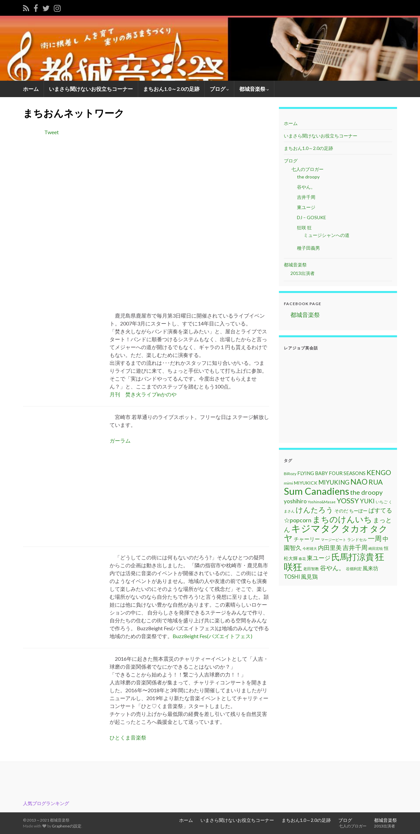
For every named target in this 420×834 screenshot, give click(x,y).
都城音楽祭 (254, 89)
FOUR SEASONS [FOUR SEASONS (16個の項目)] (347, 473)
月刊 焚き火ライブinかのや (143, 394)
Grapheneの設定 (66, 826)
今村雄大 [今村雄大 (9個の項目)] (310, 548)
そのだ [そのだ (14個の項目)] (341, 510)
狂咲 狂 (304, 227)
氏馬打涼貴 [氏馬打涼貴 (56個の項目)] (352, 557)
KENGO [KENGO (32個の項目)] (379, 472)
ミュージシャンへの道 (326, 235)
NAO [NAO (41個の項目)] (359, 481)
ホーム (31, 89)
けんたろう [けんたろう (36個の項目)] (314, 509)
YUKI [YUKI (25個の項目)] (367, 501)
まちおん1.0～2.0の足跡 (171, 89)
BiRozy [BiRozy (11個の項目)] (290, 473)
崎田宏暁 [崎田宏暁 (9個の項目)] (375, 548)
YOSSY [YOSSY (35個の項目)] (348, 500)
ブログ (219, 89)
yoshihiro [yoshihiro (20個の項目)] (295, 501)
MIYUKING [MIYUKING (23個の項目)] (333, 482)
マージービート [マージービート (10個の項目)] (333, 539)
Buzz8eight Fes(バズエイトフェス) (212, 636)
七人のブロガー (307, 169)
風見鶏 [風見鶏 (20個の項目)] (309, 576)
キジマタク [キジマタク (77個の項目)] (315, 528)
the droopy (308, 176)
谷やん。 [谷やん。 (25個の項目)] (332, 568)
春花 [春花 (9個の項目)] (302, 558)
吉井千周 (306, 197)
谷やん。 (306, 187)
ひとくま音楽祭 (128, 737)
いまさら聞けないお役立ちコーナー (91, 89)
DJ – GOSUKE (311, 217)
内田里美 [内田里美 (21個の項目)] (330, 547)
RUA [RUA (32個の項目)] (375, 482)
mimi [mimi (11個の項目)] (288, 483)
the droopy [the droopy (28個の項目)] (366, 492)
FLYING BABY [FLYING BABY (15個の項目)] (312, 473)
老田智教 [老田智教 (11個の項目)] (311, 568)
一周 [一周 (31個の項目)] (375, 538)
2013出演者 (302, 273)
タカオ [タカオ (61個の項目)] (355, 528)
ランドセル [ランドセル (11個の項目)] (357, 539)
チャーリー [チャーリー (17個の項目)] (307, 539)
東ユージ (306, 207)
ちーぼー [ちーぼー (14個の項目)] (358, 510)
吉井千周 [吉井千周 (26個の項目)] (355, 547)
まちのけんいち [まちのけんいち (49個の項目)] (342, 519)
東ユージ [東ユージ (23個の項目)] (318, 557)
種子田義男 (308, 248)
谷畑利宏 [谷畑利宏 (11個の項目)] (354, 568)
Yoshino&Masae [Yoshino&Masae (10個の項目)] (322, 502)
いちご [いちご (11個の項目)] (382, 501)
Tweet (51, 132)
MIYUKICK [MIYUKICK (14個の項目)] (305, 483)
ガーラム (120, 440)
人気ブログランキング (46, 803)
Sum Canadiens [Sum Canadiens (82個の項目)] (316, 491)
